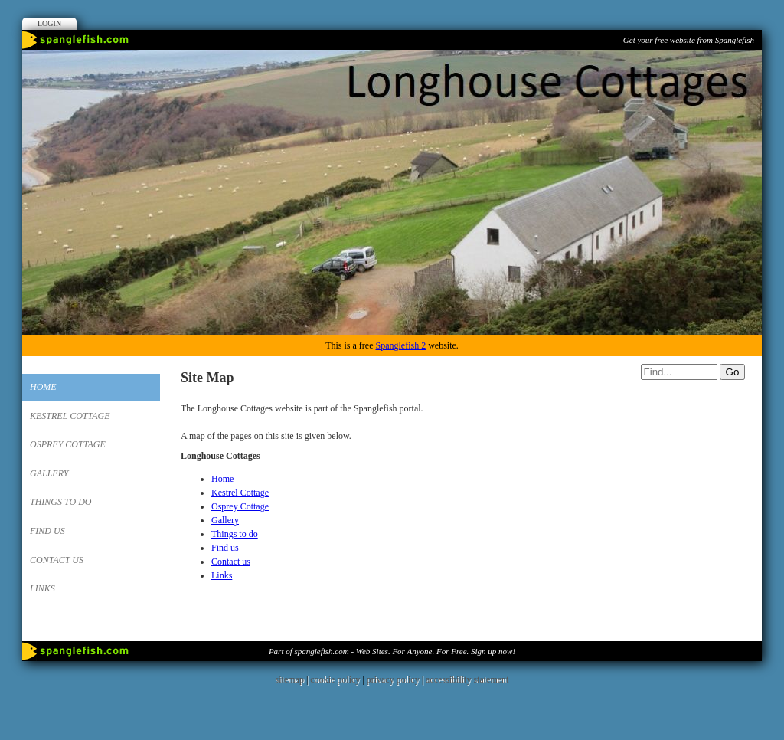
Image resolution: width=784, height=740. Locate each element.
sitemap (290, 679)
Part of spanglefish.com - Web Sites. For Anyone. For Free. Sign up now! (392, 651)
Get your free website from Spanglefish (688, 39)
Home (43, 386)
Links (42, 588)
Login (49, 23)
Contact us (56, 560)
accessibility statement (467, 679)
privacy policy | (396, 679)
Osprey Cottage (68, 444)
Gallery (49, 473)
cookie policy (335, 679)
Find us (47, 531)
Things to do (60, 501)
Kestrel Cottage (70, 416)
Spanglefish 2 (400, 345)
